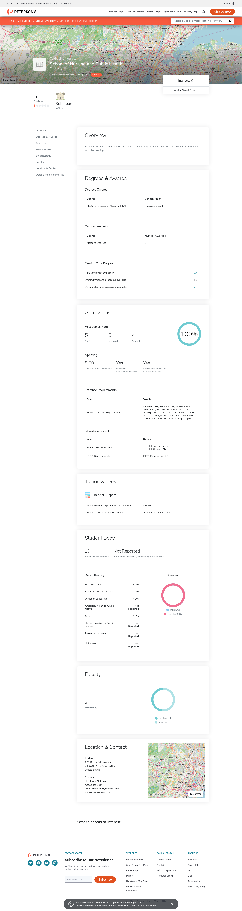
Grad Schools (25, 20)
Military (129, 876)
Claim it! (96, 74)
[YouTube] (47, 863)
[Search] (204, 12)
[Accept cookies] (170, 904)
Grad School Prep (135, 11)
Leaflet (204, 26)
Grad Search (163, 865)
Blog (10, 3)
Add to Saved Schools (185, 90)
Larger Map (9, 80)
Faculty (40, 162)
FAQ (56, 3)
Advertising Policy (196, 886)
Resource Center (165, 876)
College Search (164, 859)
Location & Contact (46, 168)
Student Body (43, 156)
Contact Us (193, 865)
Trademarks (194, 881)
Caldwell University (45, 20)
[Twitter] (30, 863)
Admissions (42, 143)
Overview (41, 130)
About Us (192, 859)
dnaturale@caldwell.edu (105, 788)
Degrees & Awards (46, 137)
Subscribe (105, 879)
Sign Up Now (222, 11)
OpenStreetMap (220, 26)
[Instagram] (55, 863)
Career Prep (153, 11)
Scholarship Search (166, 870)
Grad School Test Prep (137, 865)
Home (11, 20)
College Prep (116, 11)
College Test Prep (134, 859)
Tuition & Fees (44, 149)
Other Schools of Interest (50, 174)
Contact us (67, 3)
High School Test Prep (137, 881)
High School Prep (172, 11)
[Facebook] (39, 863)
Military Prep (190, 11)
